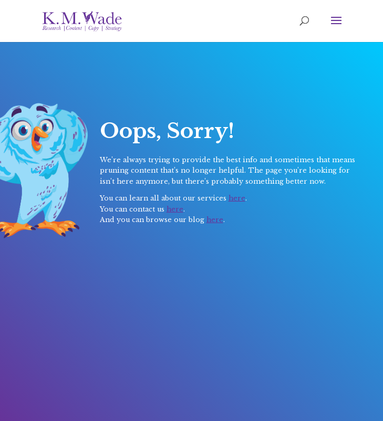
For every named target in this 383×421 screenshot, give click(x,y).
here (237, 198)
